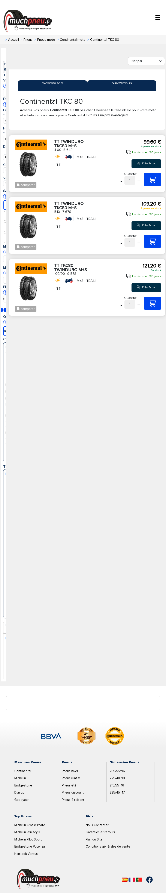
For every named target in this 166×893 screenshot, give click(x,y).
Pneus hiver (70, 771)
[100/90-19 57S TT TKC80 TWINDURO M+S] (152, 303)
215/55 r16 (116, 785)
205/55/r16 (117, 771)
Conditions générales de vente (108, 846)
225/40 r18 (117, 778)
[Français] (132, 880)
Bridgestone (23, 785)
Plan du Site (94, 839)
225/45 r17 (117, 792)
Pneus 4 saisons (73, 800)
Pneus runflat (71, 778)
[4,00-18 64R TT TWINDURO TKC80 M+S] (152, 179)
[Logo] (38, 879)
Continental (22, 771)
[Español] (125, 880)
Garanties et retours (100, 832)
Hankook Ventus (26, 854)
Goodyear (21, 800)
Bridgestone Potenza (29, 846)
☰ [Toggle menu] (158, 18)
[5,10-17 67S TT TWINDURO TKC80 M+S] (152, 241)
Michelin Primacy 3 (27, 832)
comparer (28, 185)
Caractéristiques (122, 83)
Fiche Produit (146, 163)
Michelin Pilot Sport (28, 839)
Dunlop (19, 792)
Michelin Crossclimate (29, 825)
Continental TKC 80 (52, 83)
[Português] (139, 880)
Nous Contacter (97, 825)
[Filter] (146, 61)
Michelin (20, 778)
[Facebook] (146, 879)
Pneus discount (73, 792)
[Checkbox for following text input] (18, 184)
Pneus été (69, 785)
